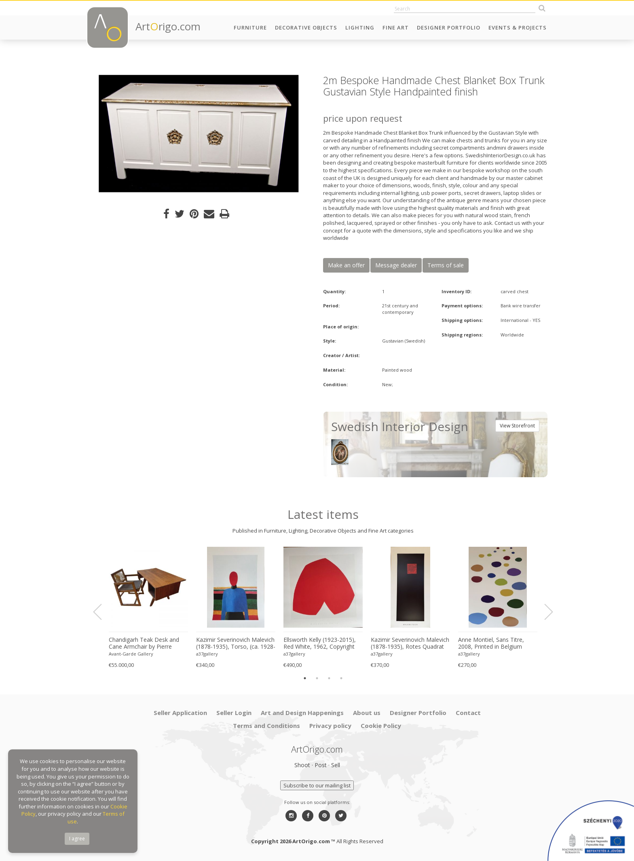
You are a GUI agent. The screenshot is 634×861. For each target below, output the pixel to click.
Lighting (359, 27)
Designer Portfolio (448, 27)
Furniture (250, 27)
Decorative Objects (306, 27)
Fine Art (396, 27)
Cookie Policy (381, 725)
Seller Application (180, 713)
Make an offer (346, 265)
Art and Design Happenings (302, 713)
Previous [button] (102, 612)
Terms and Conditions (266, 725)
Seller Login (233, 713)
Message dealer (396, 265)
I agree (77, 838)
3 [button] (329, 678)
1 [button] (305, 678)
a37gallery (207, 654)
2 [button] (317, 678)
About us (366, 713)
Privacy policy (330, 725)
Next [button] (544, 612)
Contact (468, 713)
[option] (199, 134)
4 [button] (341, 678)
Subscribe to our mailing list (317, 785)
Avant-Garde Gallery (131, 654)
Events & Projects (517, 27)
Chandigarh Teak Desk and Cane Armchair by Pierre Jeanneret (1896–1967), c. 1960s (144, 643)
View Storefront (517, 425)
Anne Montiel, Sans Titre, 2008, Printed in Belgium (491, 643)
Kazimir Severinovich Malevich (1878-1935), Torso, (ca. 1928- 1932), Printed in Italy (235, 643)
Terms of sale (445, 265)
